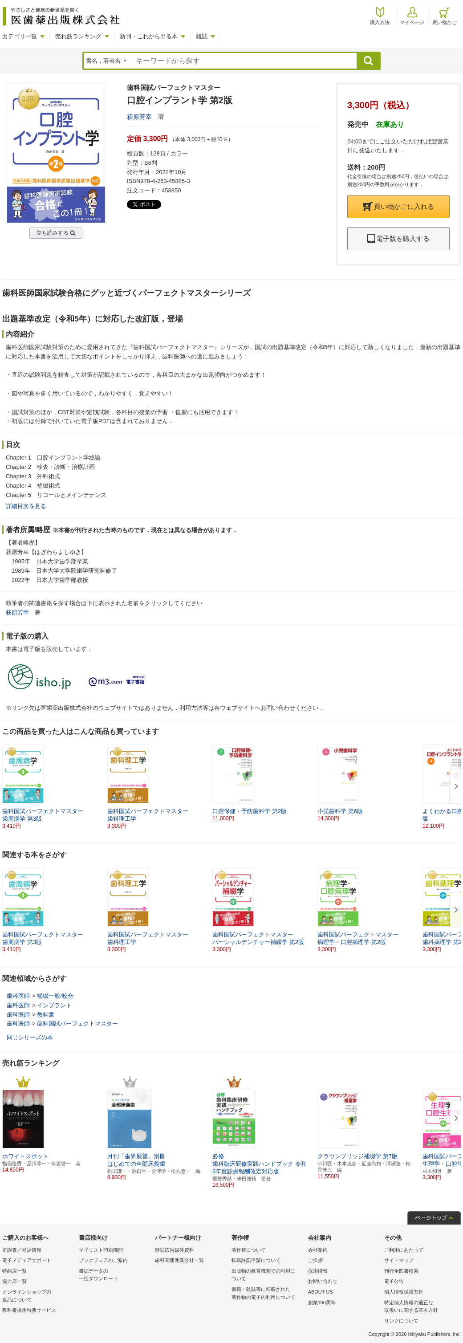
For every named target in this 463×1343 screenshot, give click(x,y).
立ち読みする (53, 233)
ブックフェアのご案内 (103, 1260)
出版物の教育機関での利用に (268, 1275)
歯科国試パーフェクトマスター (77, 1023)
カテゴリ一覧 (19, 36)
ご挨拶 (315, 1260)
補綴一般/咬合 (55, 996)
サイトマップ (399, 1260)
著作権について (249, 1250)
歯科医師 (18, 996)
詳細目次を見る (26, 506)
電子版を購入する (398, 238)
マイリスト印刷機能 (101, 1250)
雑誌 (201, 36)
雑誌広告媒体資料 (174, 1250)
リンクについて (401, 1320)
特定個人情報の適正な (420, 1307)
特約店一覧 (14, 1271)
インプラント (54, 1005)
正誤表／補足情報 (21, 1250)
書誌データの (115, 1275)
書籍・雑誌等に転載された (268, 1293)
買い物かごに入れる (398, 206)
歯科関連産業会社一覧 (179, 1260)
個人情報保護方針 (403, 1291)
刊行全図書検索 (401, 1271)
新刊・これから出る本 (149, 36)
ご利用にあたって (403, 1250)
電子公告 (394, 1281)
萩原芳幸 (139, 116)
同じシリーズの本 (30, 1037)
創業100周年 (322, 1302)
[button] (454, 787)
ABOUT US (320, 1291)
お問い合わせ (322, 1281)
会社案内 (318, 1250)
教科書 (45, 1014)
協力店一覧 (14, 1281)
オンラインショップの (38, 1296)
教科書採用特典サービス (29, 1310)
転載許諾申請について (256, 1260)
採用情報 (318, 1271)
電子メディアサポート (26, 1260)
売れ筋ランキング (78, 36)
